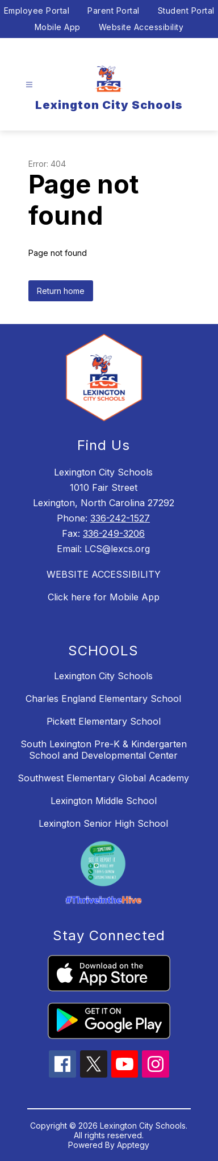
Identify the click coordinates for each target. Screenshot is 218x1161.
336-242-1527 (120, 518)
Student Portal (186, 10)
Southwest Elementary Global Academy (103, 778)
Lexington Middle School (104, 800)
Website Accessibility (141, 27)
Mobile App (58, 27)
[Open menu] (29, 84)
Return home (61, 291)
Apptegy (133, 1145)
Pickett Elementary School (104, 721)
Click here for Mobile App (104, 597)
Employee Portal (37, 10)
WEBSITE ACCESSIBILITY (104, 574)
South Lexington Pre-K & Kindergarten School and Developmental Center (103, 749)
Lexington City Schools (103, 676)
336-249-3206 (114, 533)
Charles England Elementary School (103, 698)
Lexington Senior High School (103, 823)
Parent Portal (113, 10)
